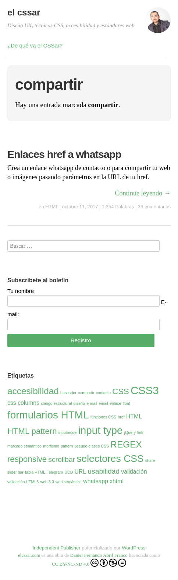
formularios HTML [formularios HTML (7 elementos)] (48, 415)
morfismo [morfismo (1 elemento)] (51, 446)
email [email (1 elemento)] (103, 403)
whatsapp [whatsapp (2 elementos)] (95, 481)
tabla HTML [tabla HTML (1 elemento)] (35, 472)
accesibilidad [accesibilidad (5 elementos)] (33, 391)
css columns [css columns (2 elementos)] (23, 403)
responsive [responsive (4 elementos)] (27, 459)
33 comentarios (154, 206)
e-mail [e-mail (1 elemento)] (91, 403)
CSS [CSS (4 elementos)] (120, 391)
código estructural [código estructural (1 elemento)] (56, 403)
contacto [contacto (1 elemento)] (103, 392)
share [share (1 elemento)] (150, 460)
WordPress (133, 548)
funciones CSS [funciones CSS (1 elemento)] (103, 417)
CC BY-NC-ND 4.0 (89, 563)
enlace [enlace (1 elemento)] (115, 403)
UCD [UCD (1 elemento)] (68, 472)
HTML (51, 206)
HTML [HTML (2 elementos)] (134, 416)
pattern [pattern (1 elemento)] (67, 446)
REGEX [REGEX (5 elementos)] (126, 444)
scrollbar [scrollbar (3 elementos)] (61, 459)
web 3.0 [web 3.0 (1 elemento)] (47, 482)
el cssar (23, 12)
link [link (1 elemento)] (140, 432)
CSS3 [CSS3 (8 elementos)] (145, 390)
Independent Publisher (57, 548)
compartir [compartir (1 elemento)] (86, 392)
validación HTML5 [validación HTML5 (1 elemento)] (23, 482)
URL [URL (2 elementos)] (80, 471)
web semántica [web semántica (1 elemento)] (69, 482)
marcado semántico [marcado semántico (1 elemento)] (24, 446)
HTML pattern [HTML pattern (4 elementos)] (32, 431)
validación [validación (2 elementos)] (134, 471)
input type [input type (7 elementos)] (100, 430)
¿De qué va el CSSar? (35, 45)
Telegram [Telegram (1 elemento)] (55, 472)
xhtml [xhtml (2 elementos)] (117, 481)
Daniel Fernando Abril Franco (99, 555)
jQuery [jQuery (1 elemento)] (130, 432)
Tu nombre (20, 291)
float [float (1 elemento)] (126, 403)
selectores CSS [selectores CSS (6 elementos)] (109, 458)
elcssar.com (29, 555)
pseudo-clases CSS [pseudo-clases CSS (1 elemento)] (92, 446)
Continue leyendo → (143, 193)
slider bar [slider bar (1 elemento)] (15, 472)
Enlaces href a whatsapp (64, 154)
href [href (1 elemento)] (121, 417)
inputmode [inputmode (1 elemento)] (67, 432)
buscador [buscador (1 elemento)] (68, 392)
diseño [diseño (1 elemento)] (79, 403)
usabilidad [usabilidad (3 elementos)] (104, 471)
